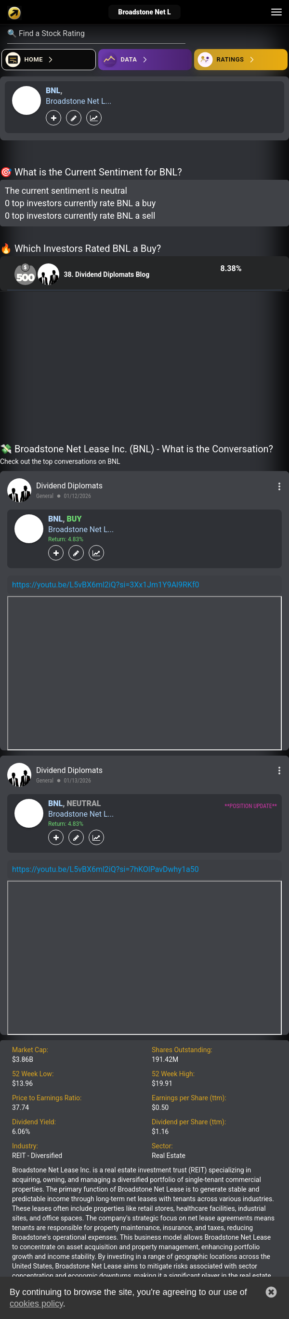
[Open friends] (241, 59)
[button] (271, 1292)
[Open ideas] (145, 59)
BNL (53, 90)
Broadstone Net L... (78, 101)
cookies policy (36, 1303)
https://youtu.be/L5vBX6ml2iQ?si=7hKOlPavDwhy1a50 (105, 869)
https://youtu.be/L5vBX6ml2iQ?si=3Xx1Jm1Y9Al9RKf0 (105, 584)
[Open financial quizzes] (48, 59)
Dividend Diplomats (69, 485)
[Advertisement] (144, 369)
